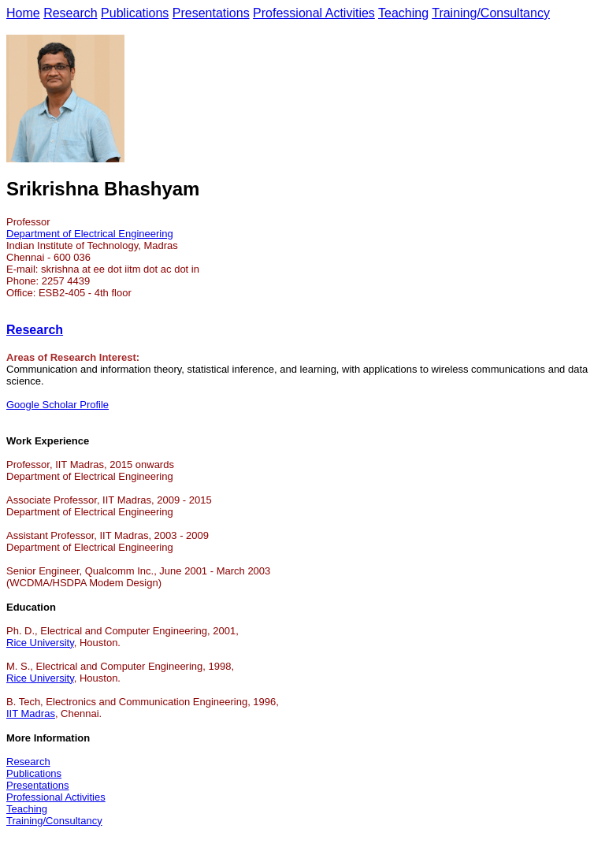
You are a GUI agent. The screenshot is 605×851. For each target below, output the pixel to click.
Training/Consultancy (491, 13)
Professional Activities (314, 13)
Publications (135, 13)
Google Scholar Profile (57, 405)
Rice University (40, 642)
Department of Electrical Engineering (89, 234)
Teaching (403, 13)
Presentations (211, 13)
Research (70, 13)
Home (23, 13)
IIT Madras (30, 713)
